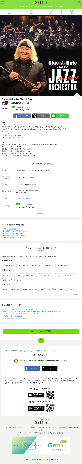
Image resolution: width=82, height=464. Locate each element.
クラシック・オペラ (45, 275)
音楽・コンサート (8, 275)
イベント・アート (60, 275)
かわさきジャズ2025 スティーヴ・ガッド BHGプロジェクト (23, 309)
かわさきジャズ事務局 (22, 198)
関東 (18, 289)
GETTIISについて (39, 433)
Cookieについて (25, 433)
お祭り (11, 280)
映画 (4, 280)
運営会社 (60, 433)
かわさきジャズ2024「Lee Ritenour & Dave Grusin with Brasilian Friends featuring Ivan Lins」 (34, 311)
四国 (54, 289)
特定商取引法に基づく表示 (47, 427)
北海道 (5, 289)
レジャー (72, 275)
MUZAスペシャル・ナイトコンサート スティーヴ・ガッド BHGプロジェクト (28, 314)
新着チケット (62, 265)
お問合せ (51, 433)
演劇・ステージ (31, 275)
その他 (19, 280)
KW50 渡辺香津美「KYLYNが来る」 (15, 318)
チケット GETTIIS (38, 459)
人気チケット (36, 265)
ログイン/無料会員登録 (41, 331)
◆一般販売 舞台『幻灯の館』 (13, 233)
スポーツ (20, 275)
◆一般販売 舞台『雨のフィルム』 (15, 235)
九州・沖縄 (63, 289)
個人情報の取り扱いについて (15, 427)
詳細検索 (75, 294)
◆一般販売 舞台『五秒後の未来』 (15, 231)
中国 (48, 289)
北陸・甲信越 (27, 289)
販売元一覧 (62, 427)
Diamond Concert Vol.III (12, 238)
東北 (12, 289)
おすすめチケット (22, 265)
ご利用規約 (31, 427)
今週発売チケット (8, 265)
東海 (36, 289)
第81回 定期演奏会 (9, 229)
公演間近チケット (49, 265)
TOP (41, 341)
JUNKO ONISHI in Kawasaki (12, 316)
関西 (42, 289)
